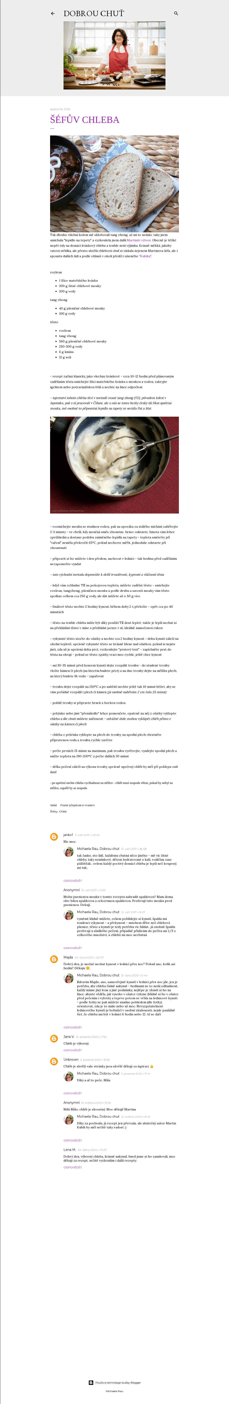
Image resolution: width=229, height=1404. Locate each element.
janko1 (68, 835)
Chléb (63, 811)
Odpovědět (73, 880)
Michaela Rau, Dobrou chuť (98, 849)
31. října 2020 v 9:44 (134, 975)
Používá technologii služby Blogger (114, 1382)
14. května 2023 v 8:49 (136, 1116)
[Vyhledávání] (176, 12)
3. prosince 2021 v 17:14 (135, 1073)
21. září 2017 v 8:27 (133, 912)
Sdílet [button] (53, 805)
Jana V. (69, 1037)
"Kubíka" (145, 256)
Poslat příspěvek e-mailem (77, 805)
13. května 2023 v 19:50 (96, 1102)
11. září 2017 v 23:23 (87, 835)
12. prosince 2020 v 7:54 (91, 1036)
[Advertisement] (114, 1337)
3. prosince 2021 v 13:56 (95, 1059)
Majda (68, 957)
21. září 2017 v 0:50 (93, 890)
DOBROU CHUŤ (94, 13)
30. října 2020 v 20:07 (89, 957)
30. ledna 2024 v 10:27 (92, 1149)
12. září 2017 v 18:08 (134, 849)
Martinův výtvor (139, 240)
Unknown (71, 1060)
